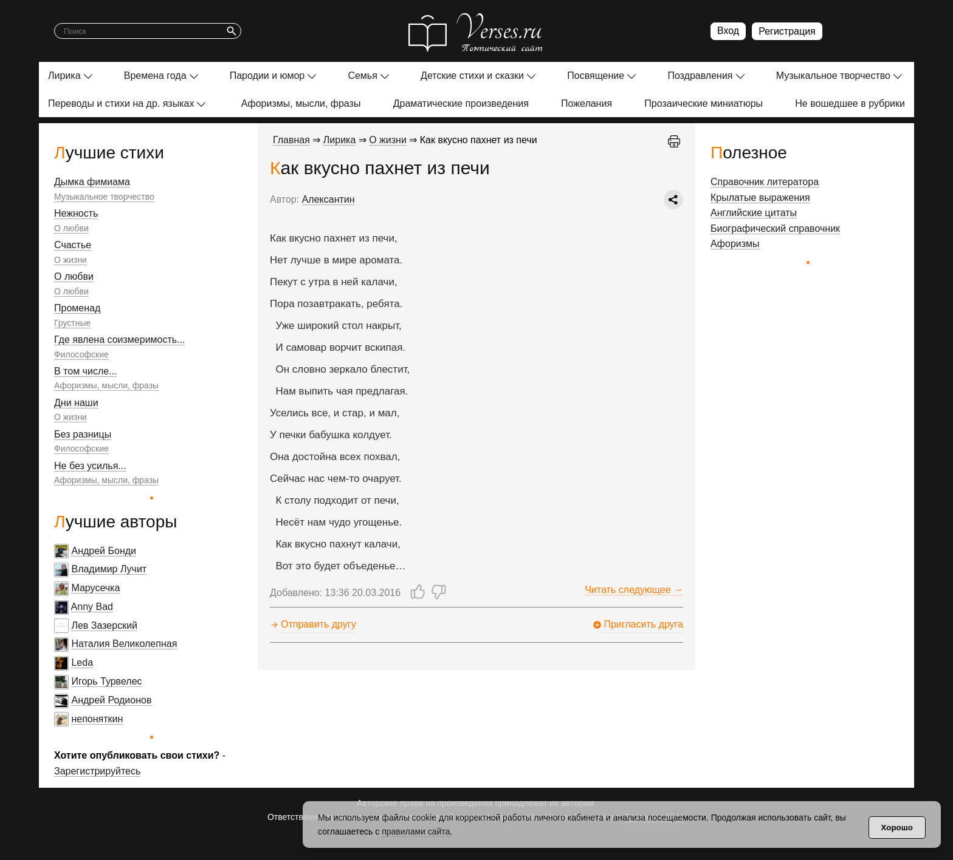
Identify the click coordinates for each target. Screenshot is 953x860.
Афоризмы (735, 244)
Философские (81, 354)
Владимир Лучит (108, 569)
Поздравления (699, 75)
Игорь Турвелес (106, 681)
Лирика (64, 75)
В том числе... (85, 371)
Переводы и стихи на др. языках (121, 103)
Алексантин (328, 199)
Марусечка (95, 588)
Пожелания (586, 103)
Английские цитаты (753, 213)
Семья (362, 75)
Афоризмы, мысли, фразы (301, 103)
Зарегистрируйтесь (97, 771)
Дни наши (76, 403)
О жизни (70, 260)
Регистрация (787, 31)
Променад (77, 308)
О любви (71, 228)
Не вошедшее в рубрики (850, 103)
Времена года (155, 75)
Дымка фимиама (92, 182)
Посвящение (595, 75)
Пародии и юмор (267, 75)
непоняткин (97, 719)
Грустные (72, 323)
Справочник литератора (764, 182)
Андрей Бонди (103, 551)
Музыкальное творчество (833, 75)
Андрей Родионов (111, 700)
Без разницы (82, 434)
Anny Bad (92, 606)
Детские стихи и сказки (472, 75)
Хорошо (897, 827)
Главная (291, 140)
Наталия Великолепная (124, 643)
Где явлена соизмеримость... (119, 339)
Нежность (76, 213)
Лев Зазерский (104, 625)
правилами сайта (416, 831)
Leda (82, 662)
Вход (728, 30)
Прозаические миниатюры (703, 103)
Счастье (72, 245)
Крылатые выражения (760, 197)
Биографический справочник (775, 228)
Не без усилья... (90, 466)
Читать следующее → (634, 589)
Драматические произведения (461, 103)
